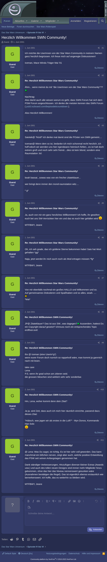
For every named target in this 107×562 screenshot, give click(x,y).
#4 (103, 166)
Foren (7, 21)
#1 (103, 48)
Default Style (9, 553)
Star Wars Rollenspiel (46, 27)
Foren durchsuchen (25, 27)
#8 (103, 312)
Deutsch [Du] (25, 553)
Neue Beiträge (8, 27)
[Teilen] (99, 48)
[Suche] (102, 21)
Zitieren (100, 68)
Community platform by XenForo (53, 559)
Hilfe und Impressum (91, 553)
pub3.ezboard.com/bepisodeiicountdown (47, 106)
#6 (103, 238)
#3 (103, 125)
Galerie (35, 21)
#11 (102, 440)
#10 (102, 389)
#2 (103, 75)
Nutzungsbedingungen (56, 553)
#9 (103, 343)
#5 (103, 203)
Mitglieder (51, 21)
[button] (27, 21)
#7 (103, 278)
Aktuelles (19, 21)
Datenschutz (74, 553)
